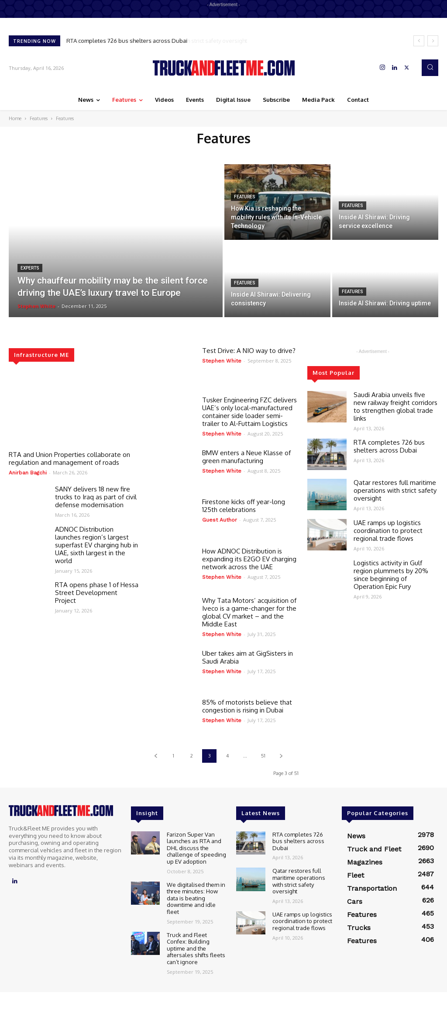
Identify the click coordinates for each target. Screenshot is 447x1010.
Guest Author (219, 520)
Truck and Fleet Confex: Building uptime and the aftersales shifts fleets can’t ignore (196, 948)
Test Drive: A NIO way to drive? (249, 350)
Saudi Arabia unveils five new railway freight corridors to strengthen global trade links (395, 406)
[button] (430, 67)
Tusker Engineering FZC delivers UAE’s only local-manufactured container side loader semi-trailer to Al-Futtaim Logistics (249, 412)
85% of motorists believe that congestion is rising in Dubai (247, 706)
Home (15, 118)
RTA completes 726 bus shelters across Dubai (127, 40)
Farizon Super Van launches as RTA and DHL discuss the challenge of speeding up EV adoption (196, 848)
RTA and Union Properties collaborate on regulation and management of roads (69, 458)
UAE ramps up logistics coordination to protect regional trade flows (388, 531)
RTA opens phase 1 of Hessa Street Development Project (96, 593)
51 (263, 756)
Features (39, 118)
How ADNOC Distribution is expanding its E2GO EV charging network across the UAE (249, 559)
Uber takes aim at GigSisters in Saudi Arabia (247, 657)
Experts (30, 268)
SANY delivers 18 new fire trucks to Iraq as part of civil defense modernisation (96, 497)
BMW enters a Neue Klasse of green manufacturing (246, 457)
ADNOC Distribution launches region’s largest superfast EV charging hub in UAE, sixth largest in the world (96, 545)
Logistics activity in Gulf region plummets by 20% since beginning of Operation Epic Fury (391, 575)
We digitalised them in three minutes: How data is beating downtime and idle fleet (196, 898)
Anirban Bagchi (28, 473)
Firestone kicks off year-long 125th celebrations (243, 506)
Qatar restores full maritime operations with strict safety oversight (395, 490)
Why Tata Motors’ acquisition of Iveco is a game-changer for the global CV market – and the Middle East (249, 612)
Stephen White (221, 361)
